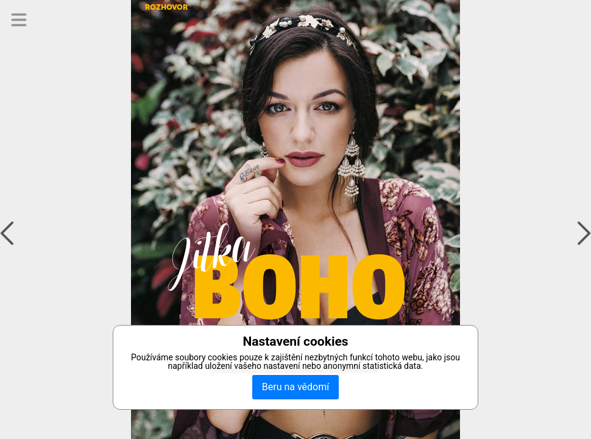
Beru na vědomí (295, 387)
